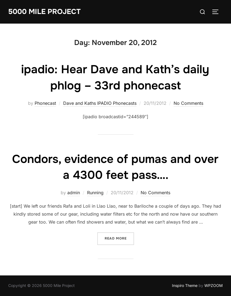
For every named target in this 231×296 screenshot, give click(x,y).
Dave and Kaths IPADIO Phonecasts (100, 103)
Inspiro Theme (184, 285)
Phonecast (45, 103)
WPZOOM (213, 285)
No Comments (188, 103)
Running (95, 192)
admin (73, 192)
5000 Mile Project (44, 11)
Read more (119, 238)
